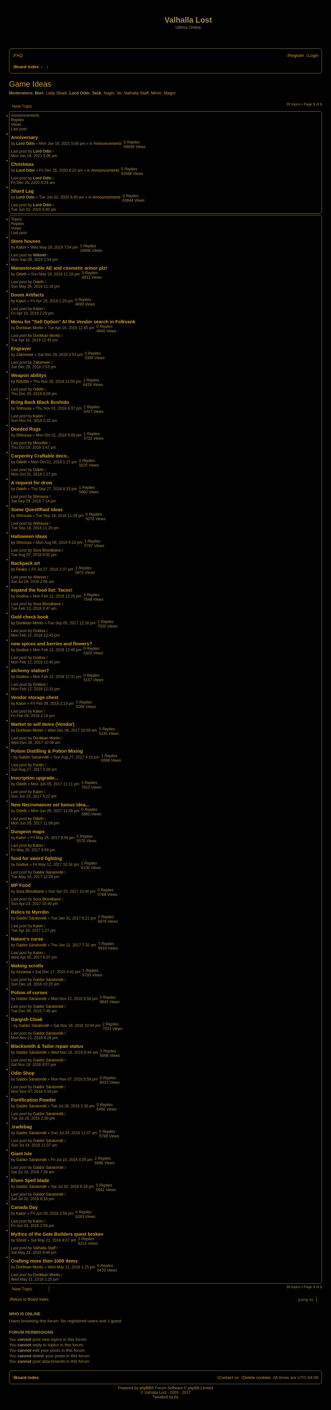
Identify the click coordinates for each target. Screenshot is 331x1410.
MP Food (21, 885)
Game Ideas (30, 84)
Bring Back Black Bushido (40, 402)
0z (176, 1397)
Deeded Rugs (26, 429)
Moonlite (40, 443)
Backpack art (25, 563)
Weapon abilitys (28, 375)
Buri (39, 93)
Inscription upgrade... (34, 777)
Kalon (21, 247)
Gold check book (29, 616)
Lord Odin (79, 93)
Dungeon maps (28, 831)
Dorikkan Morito (29, 328)
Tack (96, 93)
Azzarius (23, 972)
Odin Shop (23, 1073)
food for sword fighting (36, 858)
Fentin (38, 765)
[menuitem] (18, 55)
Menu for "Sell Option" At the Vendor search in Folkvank (73, 321)
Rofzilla (22, 381)
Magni (170, 93)
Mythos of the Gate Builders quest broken (57, 1234)
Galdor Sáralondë (34, 757)
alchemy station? (30, 670)
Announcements (107, 143)
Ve (119, 93)
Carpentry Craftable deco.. (40, 455)
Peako (21, 569)
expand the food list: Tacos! (41, 590)
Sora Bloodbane (47, 550)
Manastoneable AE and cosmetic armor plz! (59, 268)
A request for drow (31, 482)
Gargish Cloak (27, 1019)
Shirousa (23, 408)
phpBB (145, 1388)
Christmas (22, 164)
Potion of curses (29, 992)
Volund (39, 255)
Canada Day (24, 1207)
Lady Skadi (56, 93)
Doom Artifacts (27, 294)
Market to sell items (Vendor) (42, 724)
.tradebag (21, 1126)
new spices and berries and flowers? (51, 643)
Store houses (25, 241)
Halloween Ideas (29, 536)
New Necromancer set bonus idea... (50, 804)
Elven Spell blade (30, 1180)
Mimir (156, 93)
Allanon (39, 577)
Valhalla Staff (136, 93)
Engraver (21, 348)
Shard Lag (22, 191)
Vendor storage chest (34, 697)
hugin (109, 93)
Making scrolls (27, 965)
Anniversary (24, 137)
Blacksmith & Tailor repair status (47, 1046)
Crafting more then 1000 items (44, 1261)
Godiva (22, 596)
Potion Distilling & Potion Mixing (47, 751)
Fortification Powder (33, 1100)
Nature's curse (27, 939)
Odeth (21, 274)
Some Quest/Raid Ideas (37, 509)
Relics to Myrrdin (30, 912)
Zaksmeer (24, 354)
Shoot (21, 1240)
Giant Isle (21, 1153)
